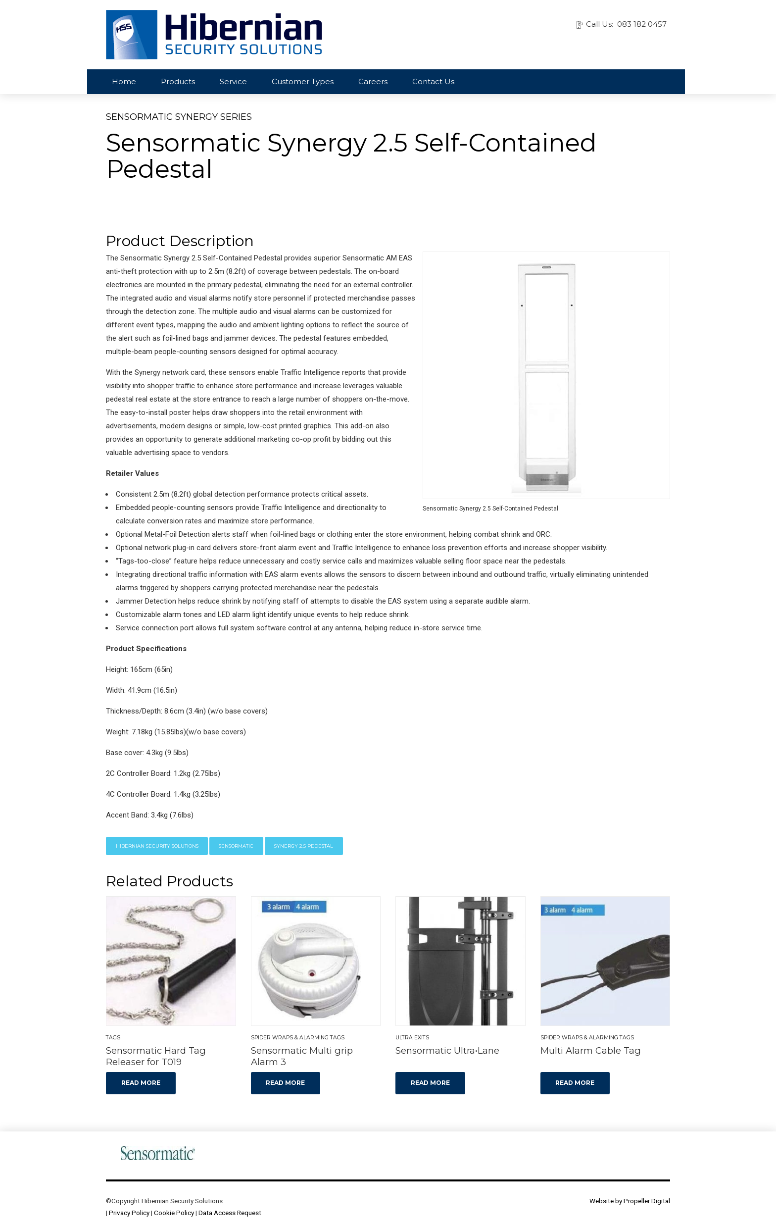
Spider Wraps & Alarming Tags (297, 1037)
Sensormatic (236, 846)
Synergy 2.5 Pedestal (303, 846)
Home (124, 81)
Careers (373, 81)
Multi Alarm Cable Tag (590, 1050)
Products (178, 81)
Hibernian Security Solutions (157, 846)
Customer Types (303, 81)
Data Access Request (229, 1213)
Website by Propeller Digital (629, 1201)
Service (233, 81)
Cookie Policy (174, 1213)
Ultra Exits (412, 1037)
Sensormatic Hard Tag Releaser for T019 (156, 1056)
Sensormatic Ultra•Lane (447, 1050)
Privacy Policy (129, 1213)
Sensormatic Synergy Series (179, 116)
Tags (113, 1037)
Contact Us (433, 81)
